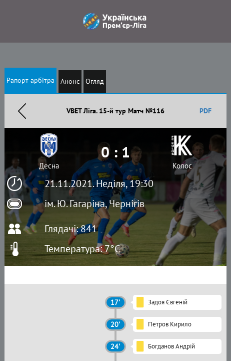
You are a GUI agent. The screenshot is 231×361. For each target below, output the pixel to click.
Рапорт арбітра (30, 80)
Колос (182, 165)
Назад (22, 110)
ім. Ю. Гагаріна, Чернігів (94, 203)
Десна (49, 165)
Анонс (70, 81)
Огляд (95, 81)
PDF (206, 110)
